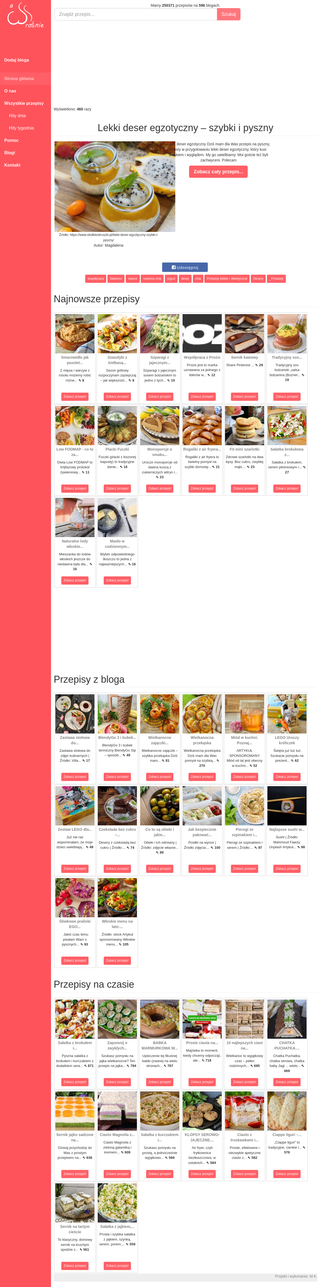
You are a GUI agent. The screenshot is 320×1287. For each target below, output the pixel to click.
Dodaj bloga (16, 60)
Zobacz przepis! (75, 396)
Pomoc (11, 140)
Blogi (9, 152)
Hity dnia (15, 115)
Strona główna (19, 78)
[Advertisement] (185, 63)
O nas (10, 91)
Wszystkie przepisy (24, 103)
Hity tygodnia (19, 128)
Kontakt (12, 165)
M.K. (313, 1276)
